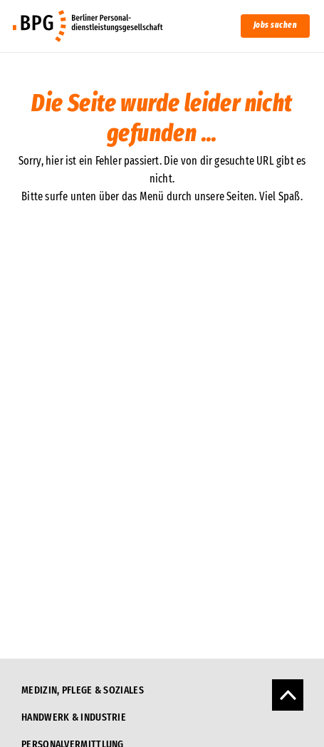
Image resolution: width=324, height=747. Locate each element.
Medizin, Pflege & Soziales (82, 690)
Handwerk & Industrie (73, 717)
